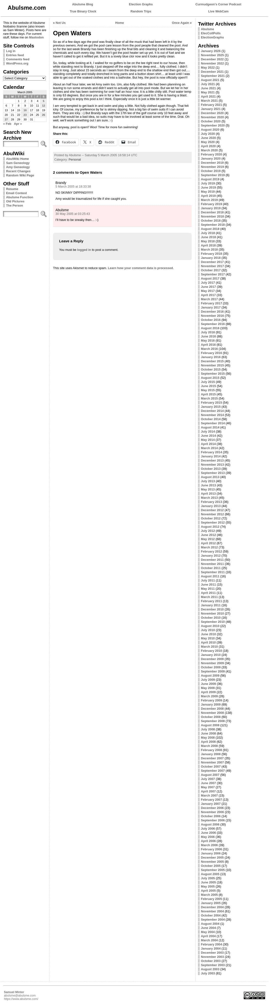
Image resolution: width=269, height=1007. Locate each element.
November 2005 (212, 861)
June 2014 (208, 435)
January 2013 (211, 506)
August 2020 (210, 129)
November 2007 (212, 762)
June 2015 (208, 386)
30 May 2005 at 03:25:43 (72, 214)
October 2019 (211, 171)
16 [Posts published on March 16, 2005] (25, 110)
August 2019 (210, 179)
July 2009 (208, 679)
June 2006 (208, 833)
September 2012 (213, 522)
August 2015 (210, 378)
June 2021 (208, 88)
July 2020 (208, 134)
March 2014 (209, 448)
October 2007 (211, 766)
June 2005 (208, 882)
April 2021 (208, 96)
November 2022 (212, 63)
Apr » (18, 124)
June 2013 (208, 485)
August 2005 (210, 874)
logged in (84, 250)
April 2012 (208, 543)
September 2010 (213, 622)
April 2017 (208, 295)
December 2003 (212, 952)
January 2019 (211, 208)
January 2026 (211, 51)
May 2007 (208, 787)
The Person (14, 205)
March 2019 (209, 200)
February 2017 (211, 303)
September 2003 (213, 965)
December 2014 (212, 411)
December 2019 (212, 162)
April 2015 (208, 394)
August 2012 (210, 526)
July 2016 (208, 332)
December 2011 (212, 560)
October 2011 (211, 568)
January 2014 (211, 456)
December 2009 (212, 659)
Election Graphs (141, 4)
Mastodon (36, 37)
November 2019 (212, 167)
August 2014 (210, 427)
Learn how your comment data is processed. (141, 268)
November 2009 (212, 663)
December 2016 (212, 311)
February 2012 (211, 551)
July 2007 (208, 779)
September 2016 (213, 324)
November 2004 (212, 911)
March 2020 (209, 150)
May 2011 (208, 588)
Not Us (61, 23)
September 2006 (213, 820)
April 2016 (208, 344)
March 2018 (209, 249)
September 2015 (213, 373)
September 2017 (213, 274)
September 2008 (213, 721)
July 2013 (208, 481)
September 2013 (213, 473)
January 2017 (211, 307)
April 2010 (208, 642)
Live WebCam (218, 11)
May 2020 (208, 142)
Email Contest (16, 193)
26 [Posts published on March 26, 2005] (43, 114)
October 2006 (211, 816)
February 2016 (211, 353)
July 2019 (208, 183)
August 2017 (210, 278)
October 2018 (211, 220)
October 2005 (211, 866)
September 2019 (213, 175)
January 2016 (211, 357)
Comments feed (17, 59)
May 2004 (208, 932)
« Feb (7, 124)
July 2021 (208, 84)
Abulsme (207, 29)
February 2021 (211, 105)
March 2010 (209, 646)
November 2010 (212, 613)
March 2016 (209, 349)
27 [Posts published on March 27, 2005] (6, 119)
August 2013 (210, 477)
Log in (10, 51)
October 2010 (211, 617)
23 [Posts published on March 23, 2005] (25, 114)
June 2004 (208, 928)
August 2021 (210, 80)
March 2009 (209, 696)
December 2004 (212, 907)
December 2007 (212, 758)
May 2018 (208, 241)
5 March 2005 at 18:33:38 (73, 186)
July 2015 (208, 382)
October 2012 (211, 518)
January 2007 (211, 804)
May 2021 (208, 92)
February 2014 (211, 452)
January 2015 (211, 406)
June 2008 (208, 733)
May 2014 (208, 440)
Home (119, 23)
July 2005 (208, 878)
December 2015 (212, 361)
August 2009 (210, 675)
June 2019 (208, 187)
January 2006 (211, 853)
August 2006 (210, 824)
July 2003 (208, 973)
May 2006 (208, 837)
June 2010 (208, 634)
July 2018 (208, 233)
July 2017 (208, 282)
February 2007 (211, 799)
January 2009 (211, 704)
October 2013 (211, 469)
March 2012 (209, 547)
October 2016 (211, 320)
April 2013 (208, 493)
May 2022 (208, 67)
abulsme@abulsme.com (20, 995)
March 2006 (209, 845)
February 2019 (211, 204)
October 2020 (211, 121)
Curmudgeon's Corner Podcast (219, 4)
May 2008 (208, 737)
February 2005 (211, 899)
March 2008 (209, 746)
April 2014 (208, 444)
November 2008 (212, 713)
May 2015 (208, 390)
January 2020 (211, 158)
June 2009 (208, 684)
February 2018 (211, 253)
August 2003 (210, 969)
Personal (75, 159)
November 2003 (212, 957)
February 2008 (211, 750)
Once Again (180, 23)
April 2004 (208, 936)
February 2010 (211, 651)
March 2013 (209, 497)
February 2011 (211, 601)
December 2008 (212, 708)
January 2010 (211, 655)
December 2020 (212, 113)
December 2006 (212, 808)
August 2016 (210, 328)
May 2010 (208, 638)
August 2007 (210, 775)
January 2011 (211, 605)
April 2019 (208, 196)
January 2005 (211, 903)
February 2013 (211, 502)
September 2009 (213, 671)
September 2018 (213, 225)
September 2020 (213, 125)
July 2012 (208, 531)
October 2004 (211, 915)
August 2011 (210, 576)
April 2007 (208, 791)
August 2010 (210, 626)
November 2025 (212, 55)
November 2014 (212, 415)
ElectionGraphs (212, 37)
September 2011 (213, 572)
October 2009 (211, 667)
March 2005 (209, 895)
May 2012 (208, 539)
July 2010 (208, 630)
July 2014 (208, 431)
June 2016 (208, 336)
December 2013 (212, 460)
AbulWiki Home (17, 159)
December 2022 (212, 59)
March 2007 (209, 795)
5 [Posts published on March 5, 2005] (43, 101)
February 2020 (211, 154)
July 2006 (208, 828)
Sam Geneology (18, 163)
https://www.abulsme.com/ (21, 999)
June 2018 (208, 237)
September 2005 (213, 870)
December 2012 (212, 510)
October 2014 (211, 419)
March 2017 (209, 299)
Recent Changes (18, 171)
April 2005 (208, 890)
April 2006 (208, 841)
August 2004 (210, 923)
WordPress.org (17, 63)
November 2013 (212, 464)
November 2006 (212, 812)
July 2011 (208, 580)
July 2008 (208, 729)
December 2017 (212, 262)
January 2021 (211, 109)
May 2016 (208, 340)
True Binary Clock (83, 11)
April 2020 (208, 146)
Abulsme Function (19, 197)
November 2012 (212, 514)
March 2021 (209, 100)
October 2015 (211, 369)
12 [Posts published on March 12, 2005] (43, 105)
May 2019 (208, 191)
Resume (12, 189)
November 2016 (212, 316)
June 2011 (208, 584)
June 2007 (208, 783)
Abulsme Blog (82, 4)
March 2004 (209, 940)
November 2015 (212, 365)
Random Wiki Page (20, 175)
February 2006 (211, 849)
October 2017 (211, 270)
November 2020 (212, 117)
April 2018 (208, 245)
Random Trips (141, 11)
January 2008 (211, 754)
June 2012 (208, 535)
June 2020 (208, 138)
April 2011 (208, 593)
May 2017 (208, 291)
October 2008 (211, 717)
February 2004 (211, 944)
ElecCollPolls (211, 33)
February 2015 (211, 402)
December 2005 (212, 857)
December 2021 (212, 71)
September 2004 (213, 919)
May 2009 (208, 688)
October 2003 (211, 961)
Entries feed (15, 55)
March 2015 (209, 398)
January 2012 (211, 555)
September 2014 (213, 423)
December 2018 (212, 212)
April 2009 (208, 692)
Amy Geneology (18, 167)
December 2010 (212, 609)
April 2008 (208, 742)
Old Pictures (15, 201)
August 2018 (210, 229)
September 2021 (213, 76)
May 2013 (208, 489)
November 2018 (212, 216)
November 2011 (212, 564)
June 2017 (208, 287)
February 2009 (211, 700)
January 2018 (211, 258)
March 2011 (209, 597)
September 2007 (213, 770)
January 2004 (211, 948)
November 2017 (212, 266)
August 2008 (210, 725)
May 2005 (208, 886)
